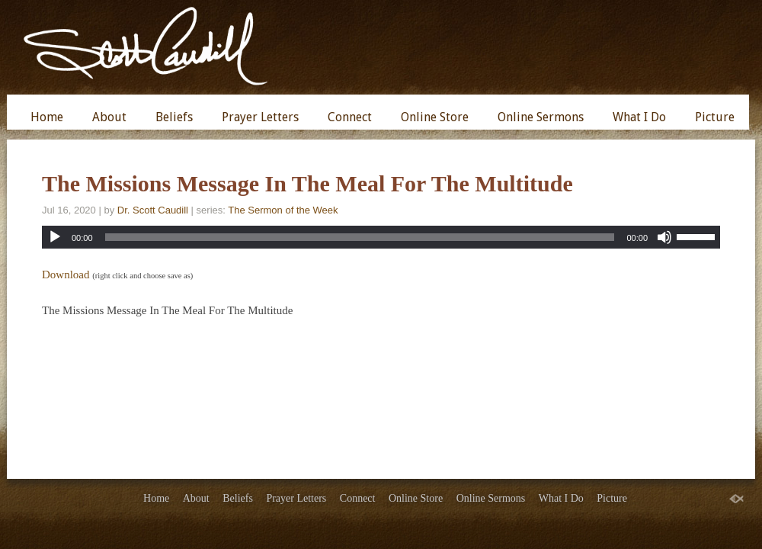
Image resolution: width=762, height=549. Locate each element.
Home (46, 117)
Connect (350, 117)
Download (66, 274)
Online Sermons (541, 117)
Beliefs (174, 117)
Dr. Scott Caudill (152, 210)
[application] (381, 237)
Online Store (435, 117)
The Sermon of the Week (283, 210)
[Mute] (664, 237)
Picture (715, 117)
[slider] (360, 237)
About (109, 117)
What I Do (639, 117)
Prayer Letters (260, 117)
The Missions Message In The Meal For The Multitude (307, 183)
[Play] (54, 237)
